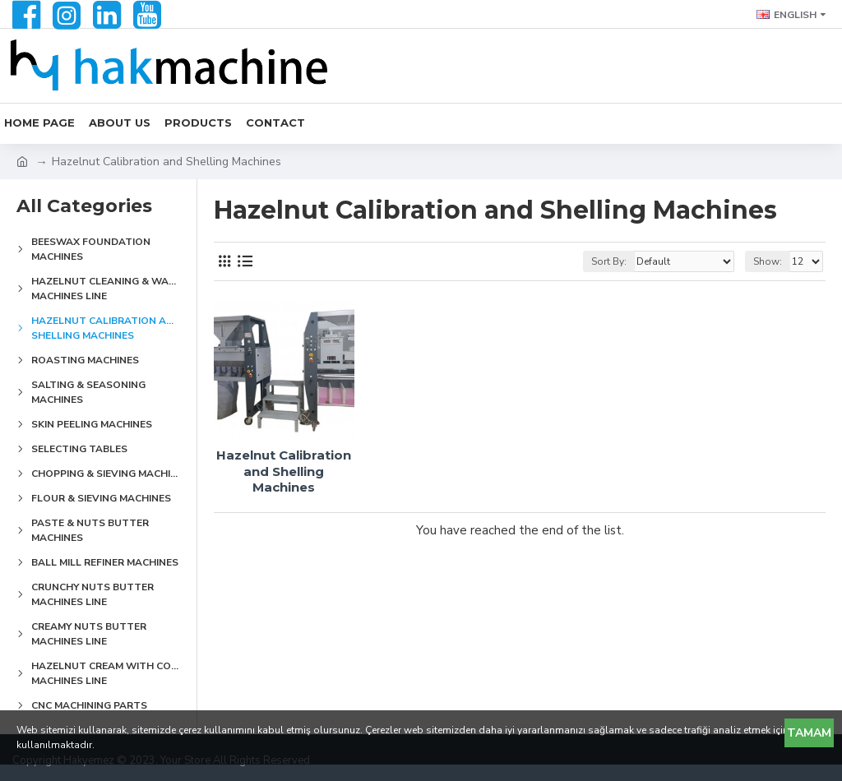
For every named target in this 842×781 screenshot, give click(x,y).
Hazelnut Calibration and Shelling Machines (283, 471)
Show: (767, 261)
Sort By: (609, 261)
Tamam (809, 733)
